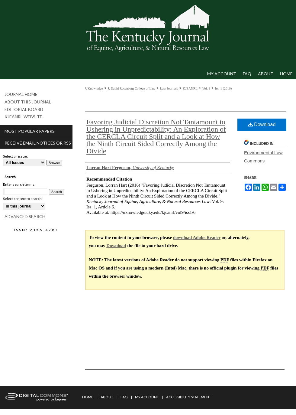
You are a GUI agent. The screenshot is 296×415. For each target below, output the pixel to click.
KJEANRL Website (23, 116)
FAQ (124, 397)
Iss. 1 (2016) (223, 88)
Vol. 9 (206, 88)
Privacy (88, 411)
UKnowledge (94, 88)
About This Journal (28, 102)
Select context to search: (23, 198)
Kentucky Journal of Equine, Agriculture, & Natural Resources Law (148, 34)
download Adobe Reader (196, 237)
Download (262, 124)
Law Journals (169, 88)
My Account (147, 397)
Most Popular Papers (30, 131)
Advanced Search (25, 216)
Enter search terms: (19, 184)
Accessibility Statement (188, 397)
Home (87, 397)
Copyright (108, 411)
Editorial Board (24, 109)
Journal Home (21, 94)
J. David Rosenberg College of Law (131, 88)
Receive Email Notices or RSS (38, 142)
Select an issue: (15, 156)
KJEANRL (190, 88)
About (107, 397)
